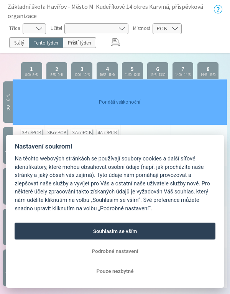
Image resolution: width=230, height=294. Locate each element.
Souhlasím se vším (115, 231)
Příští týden (79, 43)
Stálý (19, 43)
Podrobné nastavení (115, 251)
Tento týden (46, 43)
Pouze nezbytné (115, 271)
